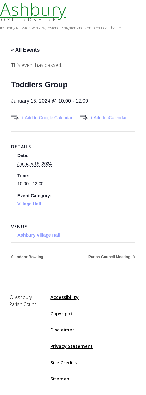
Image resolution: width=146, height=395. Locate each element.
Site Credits (63, 363)
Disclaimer (62, 330)
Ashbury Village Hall (38, 235)
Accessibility (64, 297)
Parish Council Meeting (109, 257)
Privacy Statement (71, 346)
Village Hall (29, 203)
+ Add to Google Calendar (47, 117)
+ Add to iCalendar (108, 117)
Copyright (61, 314)
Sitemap (59, 379)
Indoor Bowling (29, 257)
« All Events (25, 49)
